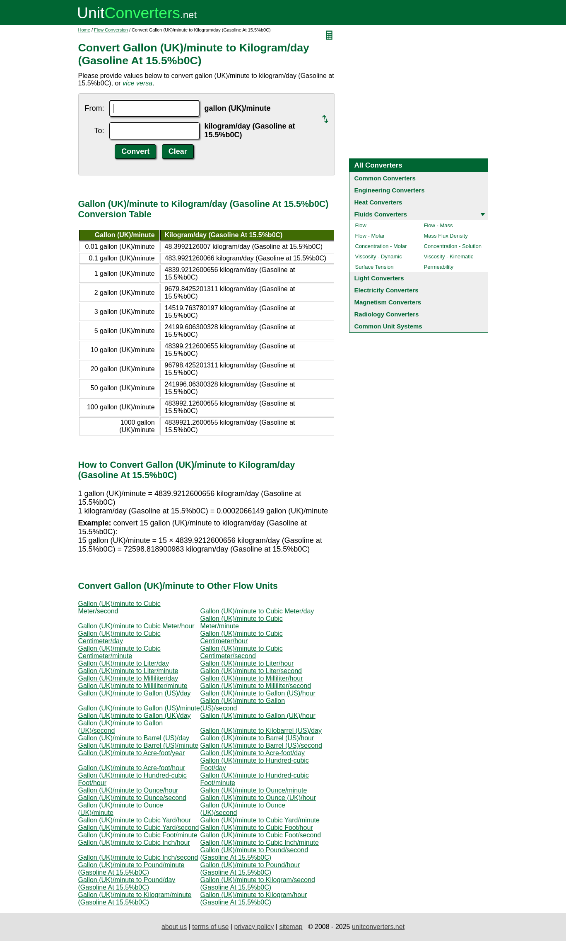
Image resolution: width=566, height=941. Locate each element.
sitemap (290, 926)
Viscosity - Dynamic (378, 256)
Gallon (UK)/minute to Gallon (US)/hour (258, 693)
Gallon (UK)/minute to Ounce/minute (253, 790)
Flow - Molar (370, 236)
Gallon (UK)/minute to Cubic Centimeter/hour (241, 637)
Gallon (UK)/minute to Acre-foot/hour (131, 767)
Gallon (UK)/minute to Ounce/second (132, 797)
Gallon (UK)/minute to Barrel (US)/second (261, 745)
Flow (360, 225)
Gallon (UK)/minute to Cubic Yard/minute (260, 820)
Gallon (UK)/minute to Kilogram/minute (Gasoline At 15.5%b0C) (135, 898)
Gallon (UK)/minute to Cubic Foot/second (260, 835)
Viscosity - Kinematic (449, 256)
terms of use (210, 926)
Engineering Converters (389, 190)
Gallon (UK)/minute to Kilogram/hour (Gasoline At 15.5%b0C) (253, 898)
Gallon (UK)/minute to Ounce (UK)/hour (258, 797)
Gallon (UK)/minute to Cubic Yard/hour (134, 820)
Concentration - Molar (381, 246)
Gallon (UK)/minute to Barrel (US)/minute (138, 745)
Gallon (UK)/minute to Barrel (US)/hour (257, 738)
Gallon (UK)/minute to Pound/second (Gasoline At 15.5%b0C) (254, 853)
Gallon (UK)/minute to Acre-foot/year (131, 752)
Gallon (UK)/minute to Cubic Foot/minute (137, 835)
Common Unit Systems (388, 326)
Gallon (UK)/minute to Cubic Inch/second (138, 857)
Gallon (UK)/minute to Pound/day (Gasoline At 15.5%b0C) (127, 883)
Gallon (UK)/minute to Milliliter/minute (133, 685)
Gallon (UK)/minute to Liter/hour (247, 663)
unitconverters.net (378, 926)
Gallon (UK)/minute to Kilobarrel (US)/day (261, 730)
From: (94, 108)
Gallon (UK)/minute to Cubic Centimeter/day (119, 637)
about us (174, 926)
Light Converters (379, 278)
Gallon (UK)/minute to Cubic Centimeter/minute (119, 652)
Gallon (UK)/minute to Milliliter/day (128, 678)
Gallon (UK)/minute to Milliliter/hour (251, 678)
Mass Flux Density (446, 236)
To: (99, 130)
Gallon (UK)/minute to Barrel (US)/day (134, 738)
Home (84, 29)
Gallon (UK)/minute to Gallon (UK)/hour (258, 715)
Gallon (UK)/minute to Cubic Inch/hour (134, 842)
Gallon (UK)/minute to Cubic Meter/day (257, 611)
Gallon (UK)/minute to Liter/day (123, 663)
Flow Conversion (111, 29)
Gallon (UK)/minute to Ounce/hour (128, 790)
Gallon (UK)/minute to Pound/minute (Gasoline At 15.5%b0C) (131, 868)
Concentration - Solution (453, 246)
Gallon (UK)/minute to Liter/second (251, 670)
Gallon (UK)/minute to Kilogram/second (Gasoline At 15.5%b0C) (257, 883)
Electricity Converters (386, 290)
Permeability (439, 267)
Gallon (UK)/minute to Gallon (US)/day (134, 693)
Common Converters (385, 178)
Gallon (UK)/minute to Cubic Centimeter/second (241, 652)
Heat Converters (378, 202)
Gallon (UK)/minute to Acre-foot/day (252, 752)
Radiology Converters (386, 314)
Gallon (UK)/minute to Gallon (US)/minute (139, 708)
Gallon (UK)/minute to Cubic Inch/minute (259, 842)
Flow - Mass (438, 225)
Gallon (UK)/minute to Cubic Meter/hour (136, 626)
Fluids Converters (380, 214)
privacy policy (254, 926)
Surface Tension (374, 267)
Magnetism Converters (387, 302)
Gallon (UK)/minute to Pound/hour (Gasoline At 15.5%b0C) (250, 868)
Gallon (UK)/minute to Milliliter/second (255, 685)
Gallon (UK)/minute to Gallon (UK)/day (134, 715)
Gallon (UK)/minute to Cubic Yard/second (138, 827)
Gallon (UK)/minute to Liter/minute (128, 670)
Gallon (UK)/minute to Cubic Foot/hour (256, 827)
